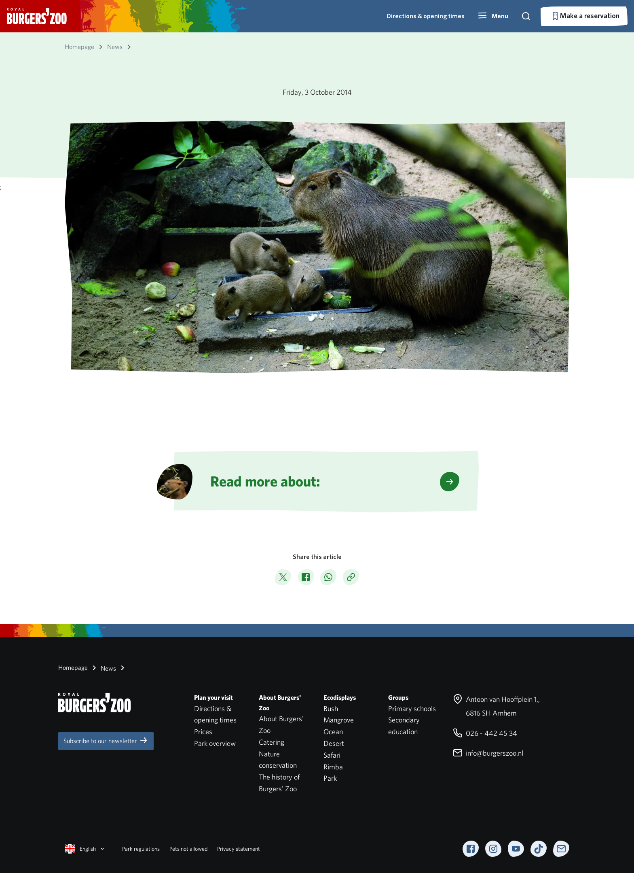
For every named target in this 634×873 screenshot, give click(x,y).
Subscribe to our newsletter (105, 740)
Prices (203, 731)
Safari (331, 755)
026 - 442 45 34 (485, 733)
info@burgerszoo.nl (488, 753)
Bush (330, 708)
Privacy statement (238, 848)
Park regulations (141, 848)
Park (330, 778)
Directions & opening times (426, 16)
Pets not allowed (188, 848)
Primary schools (412, 708)
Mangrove (338, 719)
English (85, 849)
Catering (271, 742)
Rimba (333, 766)
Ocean (333, 731)
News (102, 668)
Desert (333, 743)
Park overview (215, 743)
